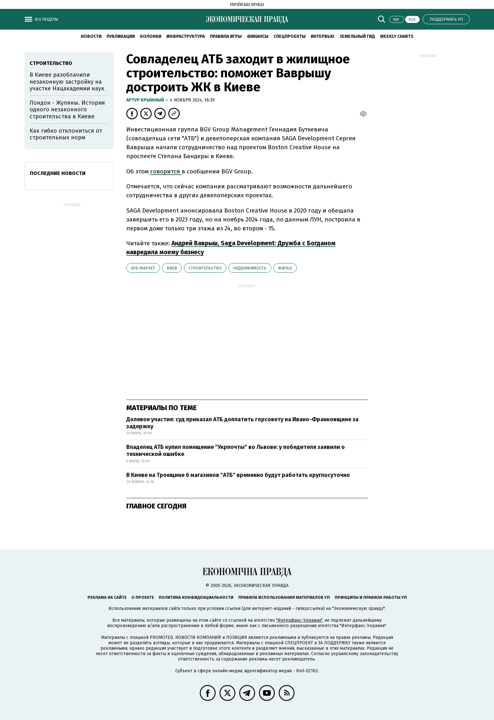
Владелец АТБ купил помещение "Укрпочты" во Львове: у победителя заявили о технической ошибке (235, 451)
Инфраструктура (185, 36)
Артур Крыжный (145, 100)
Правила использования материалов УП (284, 597)
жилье (285, 268)
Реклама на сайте (107, 597)
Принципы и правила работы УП (371, 597)
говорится (166, 171)
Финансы (257, 36)
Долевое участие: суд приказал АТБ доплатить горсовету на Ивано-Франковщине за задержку (242, 423)
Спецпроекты (290, 36)
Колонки (150, 36)
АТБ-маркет (143, 268)
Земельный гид (357, 36)
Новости (91, 36)
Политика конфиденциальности (196, 597)
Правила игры (226, 36)
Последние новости (58, 173)
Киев (172, 268)
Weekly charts (397, 36)
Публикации (121, 36)
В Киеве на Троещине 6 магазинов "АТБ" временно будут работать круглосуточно (238, 475)
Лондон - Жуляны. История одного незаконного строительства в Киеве (67, 109)
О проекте (142, 597)
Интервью (322, 36)
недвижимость (250, 268)
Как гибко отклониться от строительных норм (66, 134)
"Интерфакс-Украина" (299, 620)
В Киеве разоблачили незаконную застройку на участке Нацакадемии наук (67, 81)
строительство (205, 268)
